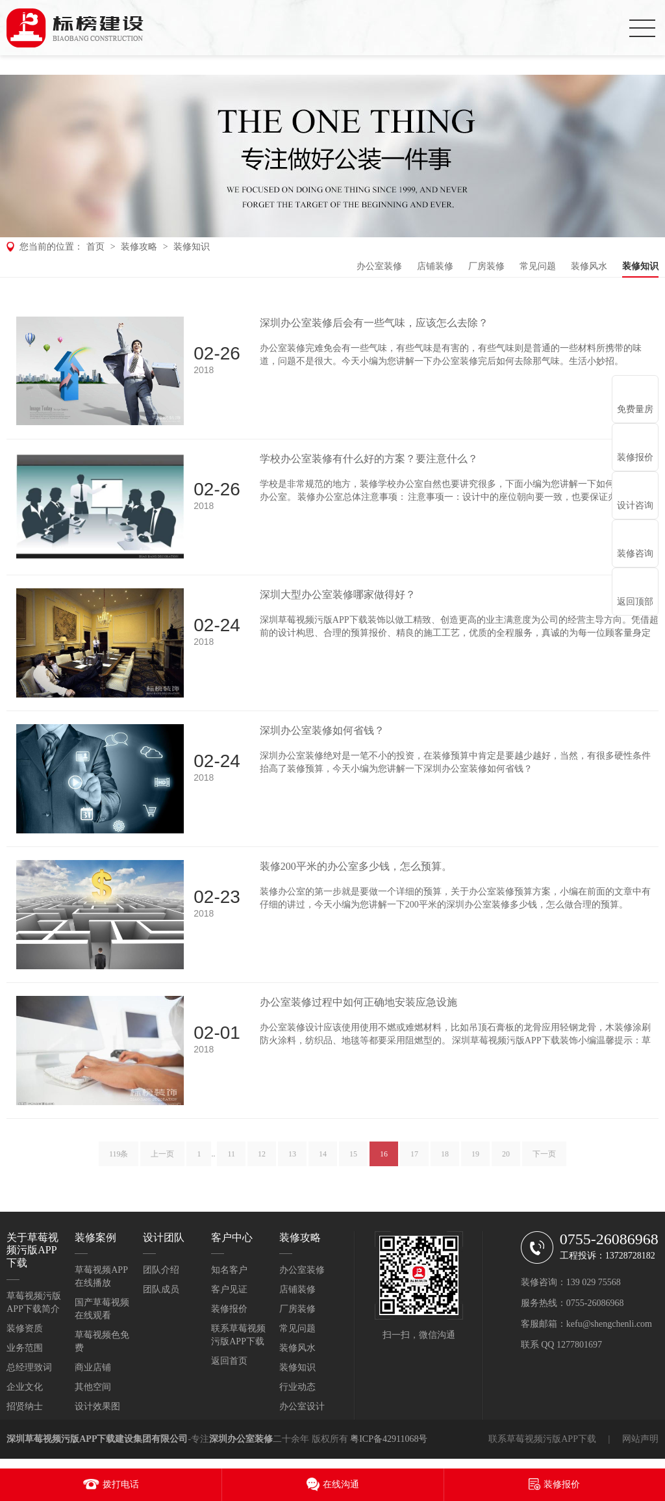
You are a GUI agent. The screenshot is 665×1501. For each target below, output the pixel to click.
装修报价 (229, 1309)
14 (323, 1157)
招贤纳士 (24, 1406)
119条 (119, 1157)
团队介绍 (161, 1270)
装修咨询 (635, 553)
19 (475, 1157)
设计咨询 (635, 505)
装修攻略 (139, 247)
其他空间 (93, 1387)
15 (353, 1157)
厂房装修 (486, 266)
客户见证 (229, 1289)
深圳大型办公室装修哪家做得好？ (338, 594)
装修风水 (589, 266)
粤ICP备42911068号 (388, 1439)
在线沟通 (341, 1484)
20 (506, 1157)
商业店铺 (93, 1367)
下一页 (544, 1157)
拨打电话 (121, 1484)
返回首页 (229, 1361)
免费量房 (635, 409)
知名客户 (229, 1270)
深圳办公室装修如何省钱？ (322, 730)
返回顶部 (635, 602)
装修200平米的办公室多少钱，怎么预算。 (356, 866)
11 (231, 1157)
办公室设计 (302, 1406)
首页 (95, 247)
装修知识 (191, 247)
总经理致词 (29, 1367)
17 (414, 1157)
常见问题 (538, 266)
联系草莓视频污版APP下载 (542, 1439)
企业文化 (24, 1387)
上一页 (162, 1157)
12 (262, 1157)
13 (292, 1157)
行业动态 (297, 1387)
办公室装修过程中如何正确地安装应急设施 (358, 1002)
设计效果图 (97, 1406)
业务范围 (24, 1348)
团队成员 (161, 1289)
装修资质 (24, 1328)
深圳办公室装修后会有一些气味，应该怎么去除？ (374, 322)
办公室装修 (379, 266)
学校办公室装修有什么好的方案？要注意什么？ (369, 458)
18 (445, 1157)
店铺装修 (435, 266)
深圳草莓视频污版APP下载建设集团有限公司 (97, 1439)
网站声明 (640, 1439)
